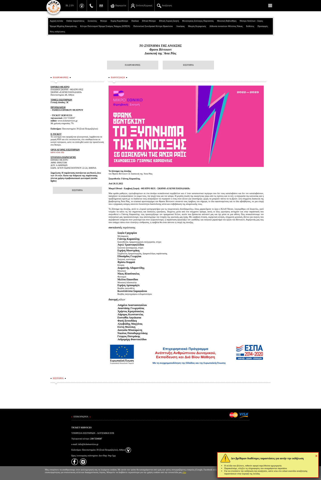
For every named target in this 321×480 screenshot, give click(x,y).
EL (67, 5)
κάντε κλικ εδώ (57, 152)
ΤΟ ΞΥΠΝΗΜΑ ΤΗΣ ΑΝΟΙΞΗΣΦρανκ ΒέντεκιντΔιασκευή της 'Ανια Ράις (160, 49)
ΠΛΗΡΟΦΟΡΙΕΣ (132, 65)
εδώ (184, 472)
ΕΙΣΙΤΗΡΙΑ (188, 65)
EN (72, 5)
